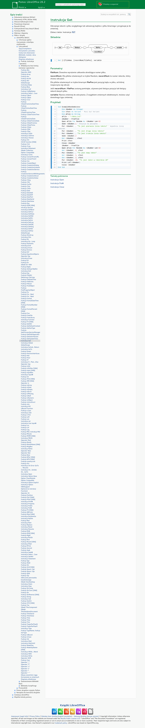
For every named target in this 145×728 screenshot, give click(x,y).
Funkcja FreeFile (26, 315)
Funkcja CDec (26, 131)
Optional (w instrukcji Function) (28, 490)
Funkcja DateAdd (27, 193)
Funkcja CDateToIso (28, 125)
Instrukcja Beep (26, 85)
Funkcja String (26, 597)
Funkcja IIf (24, 360)
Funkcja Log (25, 430)
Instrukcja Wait (26, 641)
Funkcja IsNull (26, 396)
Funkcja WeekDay (27, 645)
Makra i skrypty (19, 35)
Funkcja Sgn (25, 561)
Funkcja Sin (25, 565)
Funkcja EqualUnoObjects (30, 254)
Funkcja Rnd (25, 540)
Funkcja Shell (25, 563)
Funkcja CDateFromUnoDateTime (30, 103)
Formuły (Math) (19, 31)
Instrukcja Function (27, 320)
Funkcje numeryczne (28, 461)
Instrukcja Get (26, 341)
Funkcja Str (25, 592)
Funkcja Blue (25, 87)
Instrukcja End (26, 246)
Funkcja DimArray (27, 235)
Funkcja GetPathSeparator (30, 334)
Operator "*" (25, 664)
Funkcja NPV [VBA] (28, 459)
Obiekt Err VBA (26, 265)
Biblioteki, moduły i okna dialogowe (27, 56)
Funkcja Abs (25, 70)
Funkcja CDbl (25, 129)
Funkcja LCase (26, 411)
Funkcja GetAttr (26, 324)
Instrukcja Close (57, 186)
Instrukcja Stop (26, 586)
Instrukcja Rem (26, 523)
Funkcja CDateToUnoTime (30, 114)
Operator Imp (25, 364)
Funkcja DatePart (27, 197)
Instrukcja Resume (27, 529)
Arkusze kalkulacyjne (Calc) (23, 22)
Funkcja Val (25, 639)
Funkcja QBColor (27, 512)
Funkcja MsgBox (26, 446)
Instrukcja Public (27, 506)
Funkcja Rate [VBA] (28, 514)
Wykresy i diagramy (21, 33)
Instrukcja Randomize (28, 516)
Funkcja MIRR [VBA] (28, 436)
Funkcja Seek (25, 550)
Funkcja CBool (26, 95)
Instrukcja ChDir (26, 133)
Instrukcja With (26, 654)
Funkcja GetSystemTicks (29, 339)
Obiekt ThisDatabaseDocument (29, 610)
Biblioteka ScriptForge (28, 686)
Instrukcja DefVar (27, 231)
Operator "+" (25, 666)
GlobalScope (25, 83)
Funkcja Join (25, 404)
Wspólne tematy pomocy (23, 697)
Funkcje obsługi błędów (29, 269)
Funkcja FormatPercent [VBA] (29, 310)
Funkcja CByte (26, 97)
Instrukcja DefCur (27, 212)
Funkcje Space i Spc (28, 569)
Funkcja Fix (25, 292)
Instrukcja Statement (28, 148)
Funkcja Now (25, 455)
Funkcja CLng (25, 146)
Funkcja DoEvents (27, 243)
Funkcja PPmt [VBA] (28, 499)
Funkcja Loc (25, 425)
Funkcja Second (26, 548)
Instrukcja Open (26, 474)
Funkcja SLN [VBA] (27, 567)
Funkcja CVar (25, 186)
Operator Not (25, 453)
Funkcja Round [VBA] (28, 542)
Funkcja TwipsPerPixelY (29, 626)
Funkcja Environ (26, 250)
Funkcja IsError (26, 391)
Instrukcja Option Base (29, 476)
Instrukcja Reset (26, 527)
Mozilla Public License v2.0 (70, 718)
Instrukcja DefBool (27, 210)
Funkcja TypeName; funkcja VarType (30, 631)
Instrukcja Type (26, 628)
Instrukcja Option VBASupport (27, 486)
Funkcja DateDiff (27, 195)
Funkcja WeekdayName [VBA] (29, 648)
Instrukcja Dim (26, 237)
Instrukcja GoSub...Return (30, 347)
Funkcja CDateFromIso (29, 123)
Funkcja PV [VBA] (27, 510)
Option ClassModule (28, 478)
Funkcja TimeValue (27, 616)
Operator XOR (26, 658)
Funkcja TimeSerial (27, 614)
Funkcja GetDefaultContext (30, 326)
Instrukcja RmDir (27, 537)
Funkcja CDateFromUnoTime (28, 111)
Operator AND (26, 72)
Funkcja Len (25, 419)
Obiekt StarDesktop (28, 582)
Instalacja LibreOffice (21, 695)
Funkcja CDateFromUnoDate (28, 118)
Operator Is (25, 383)
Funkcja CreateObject (28, 163)
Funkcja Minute (26, 434)
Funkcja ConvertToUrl (28, 159)
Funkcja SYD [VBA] (27, 603)
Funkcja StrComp (27, 588)
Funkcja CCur (25, 100)
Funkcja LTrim (26, 415)
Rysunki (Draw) (19, 26)
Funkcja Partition (27, 495)
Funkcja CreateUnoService (30, 169)
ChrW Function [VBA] (28, 142)
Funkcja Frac (25, 313)
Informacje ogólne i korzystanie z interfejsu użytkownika (25, 42)
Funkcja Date (25, 191)
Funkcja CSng (26, 180)
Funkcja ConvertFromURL (30, 157)
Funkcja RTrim (26, 546)
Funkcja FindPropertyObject (28, 289)
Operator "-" (25, 662)
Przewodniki (23, 688)
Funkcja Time (25, 618)
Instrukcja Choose (27, 138)
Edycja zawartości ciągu (29, 675)
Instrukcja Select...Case (29, 93)
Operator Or (25, 493)
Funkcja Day (25, 203)
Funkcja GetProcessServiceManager (30, 331)
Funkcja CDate (26, 127)
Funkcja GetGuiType (28, 328)
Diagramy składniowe (26, 59)
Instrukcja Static (26, 584)
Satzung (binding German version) (86, 716)
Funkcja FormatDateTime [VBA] (29, 302)
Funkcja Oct (25, 463)
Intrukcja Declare (27, 207)
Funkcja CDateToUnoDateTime (29, 107)
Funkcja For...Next (27, 294)
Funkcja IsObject (27, 400)
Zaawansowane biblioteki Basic (28, 682)
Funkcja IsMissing (27, 394)
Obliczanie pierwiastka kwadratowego (29, 579)
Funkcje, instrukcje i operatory (26, 62)
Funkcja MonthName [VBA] (30, 444)
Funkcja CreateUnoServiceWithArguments (30, 173)
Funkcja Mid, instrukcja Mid (30, 432)
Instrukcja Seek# (27, 552)
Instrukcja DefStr (27, 229)
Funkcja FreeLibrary (28, 317)
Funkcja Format (26, 298)
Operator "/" (25, 669)
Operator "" (25, 671)
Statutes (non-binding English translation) (56, 716)
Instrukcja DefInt (27, 220)
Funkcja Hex (25, 356)
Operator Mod (26, 440)
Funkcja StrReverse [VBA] (30, 595)
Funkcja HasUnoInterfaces (30, 353)
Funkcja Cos (25, 161)
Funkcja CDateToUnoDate (30, 121)
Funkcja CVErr (26, 188)
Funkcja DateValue (27, 201)
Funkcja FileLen (26, 284)
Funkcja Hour (25, 358)
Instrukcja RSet (26, 544)
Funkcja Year (25, 660)
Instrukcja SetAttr (27, 556)
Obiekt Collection (27, 150)
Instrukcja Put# (26, 508)
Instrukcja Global (27, 343)
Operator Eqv (25, 256)
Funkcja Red (25, 521)
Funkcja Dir (25, 239)
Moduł (21, 7)
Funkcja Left (25, 417)
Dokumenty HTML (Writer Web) (25, 19)
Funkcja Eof (25, 252)
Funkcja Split (25, 573)
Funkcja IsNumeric (27, 398)
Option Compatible (27, 152)
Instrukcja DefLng (27, 222)
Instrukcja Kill (26, 406)
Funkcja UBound (26, 635)
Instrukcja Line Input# (28, 423)
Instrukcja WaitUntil (28, 643)
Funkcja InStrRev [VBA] (29, 368)
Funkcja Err (25, 262)
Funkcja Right (26, 535)
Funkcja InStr (25, 366)
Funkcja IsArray (26, 385)
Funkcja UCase (26, 637)
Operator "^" (25, 673)
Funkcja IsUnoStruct (28, 402)
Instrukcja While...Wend (29, 652)
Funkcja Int (25, 377)
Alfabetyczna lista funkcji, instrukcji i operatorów (29, 67)
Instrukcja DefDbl (27, 216)
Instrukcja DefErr (27, 218)
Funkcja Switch (26, 601)
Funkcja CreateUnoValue (29, 178)
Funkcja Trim (25, 622)
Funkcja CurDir (26, 184)
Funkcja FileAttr (26, 275)
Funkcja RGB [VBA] (28, 533)
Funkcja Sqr (25, 576)
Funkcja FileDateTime (28, 279)
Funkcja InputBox (27, 372)
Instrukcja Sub (26, 599)
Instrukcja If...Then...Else (29, 362)
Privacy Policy (35, 716)
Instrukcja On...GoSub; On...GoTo (29, 471)
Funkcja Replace (26, 525)
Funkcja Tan (25, 605)
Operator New (26, 451)
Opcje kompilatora (25, 49)
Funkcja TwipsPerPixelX (29, 624)
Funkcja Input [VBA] (28, 370)
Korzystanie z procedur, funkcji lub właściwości (27, 52)
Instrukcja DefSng (27, 227)
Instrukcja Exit (26, 271)
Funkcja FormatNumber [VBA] (29, 306)
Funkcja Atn (25, 81)
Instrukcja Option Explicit (30, 482)
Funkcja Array (26, 74)
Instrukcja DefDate (27, 214)
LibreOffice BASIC (22, 38)
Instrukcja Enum (26, 248)
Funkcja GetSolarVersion (29, 336)
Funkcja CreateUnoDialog (30, 165)
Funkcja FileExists (27, 282)
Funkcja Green (26, 351)
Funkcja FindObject (27, 286)
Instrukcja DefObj (27, 224)
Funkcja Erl (25, 260)
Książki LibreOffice (72, 705)
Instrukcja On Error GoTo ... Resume (30, 467)
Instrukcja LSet (26, 413)
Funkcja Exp (25, 273)
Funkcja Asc (25, 76)
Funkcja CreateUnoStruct (30, 176)
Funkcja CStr (25, 182)
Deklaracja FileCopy (28, 277)
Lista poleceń (23, 46)
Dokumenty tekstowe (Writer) (24, 17)
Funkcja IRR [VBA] (27, 381)
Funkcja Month (26, 442)
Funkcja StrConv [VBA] (29, 590)
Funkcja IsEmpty (26, 389)
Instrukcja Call (26, 89)
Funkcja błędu (26, 267)
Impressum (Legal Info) (19, 716)
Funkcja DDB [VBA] (28, 205)
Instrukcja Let (26, 421)
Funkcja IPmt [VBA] (28, 379)
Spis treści (16, 14)
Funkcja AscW (26, 78)
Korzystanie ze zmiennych (30, 677)
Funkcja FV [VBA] (27, 322)
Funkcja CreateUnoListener (30, 167)
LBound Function (27, 408)
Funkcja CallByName (28, 91)
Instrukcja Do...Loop (28, 241)
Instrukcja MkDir (27, 438)
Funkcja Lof (25, 427)
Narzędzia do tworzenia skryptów (28, 692)
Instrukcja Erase (26, 258)
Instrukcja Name (26, 449)
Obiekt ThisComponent (29, 607)
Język (40, 7)
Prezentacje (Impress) (22, 24)
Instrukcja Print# (27, 501)
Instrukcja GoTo (26, 349)
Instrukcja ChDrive (27, 136)
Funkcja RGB (25, 531)
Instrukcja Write (26, 656)
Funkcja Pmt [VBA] (27, 497)
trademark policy (61, 723)
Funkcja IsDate (26, 387)
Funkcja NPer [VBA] (28, 457)
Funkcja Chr (25, 140)
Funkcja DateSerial (27, 199)
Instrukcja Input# (27, 375)
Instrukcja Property (27, 504)
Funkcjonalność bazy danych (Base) (26, 28)
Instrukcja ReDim (27, 518)
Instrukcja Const (26, 155)
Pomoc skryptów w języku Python (28, 690)
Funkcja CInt (25, 144)
